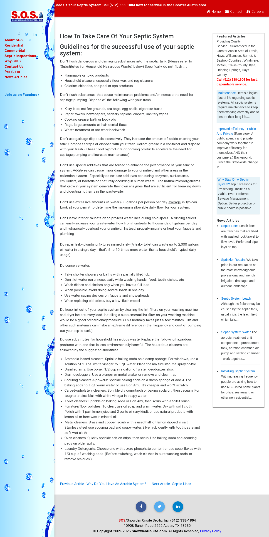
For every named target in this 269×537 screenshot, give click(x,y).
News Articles (16, 77)
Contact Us (14, 66)
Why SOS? (13, 61)
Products (12, 71)
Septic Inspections (20, 55)
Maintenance (226, 93)
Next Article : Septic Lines (171, 483)
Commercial (15, 50)
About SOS (14, 39)
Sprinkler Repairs (233, 259)
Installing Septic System (238, 371)
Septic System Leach (236, 298)
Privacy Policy (210, 531)
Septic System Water (236, 332)
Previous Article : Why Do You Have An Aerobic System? (103, 483)
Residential (14, 45)
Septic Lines (229, 226)
